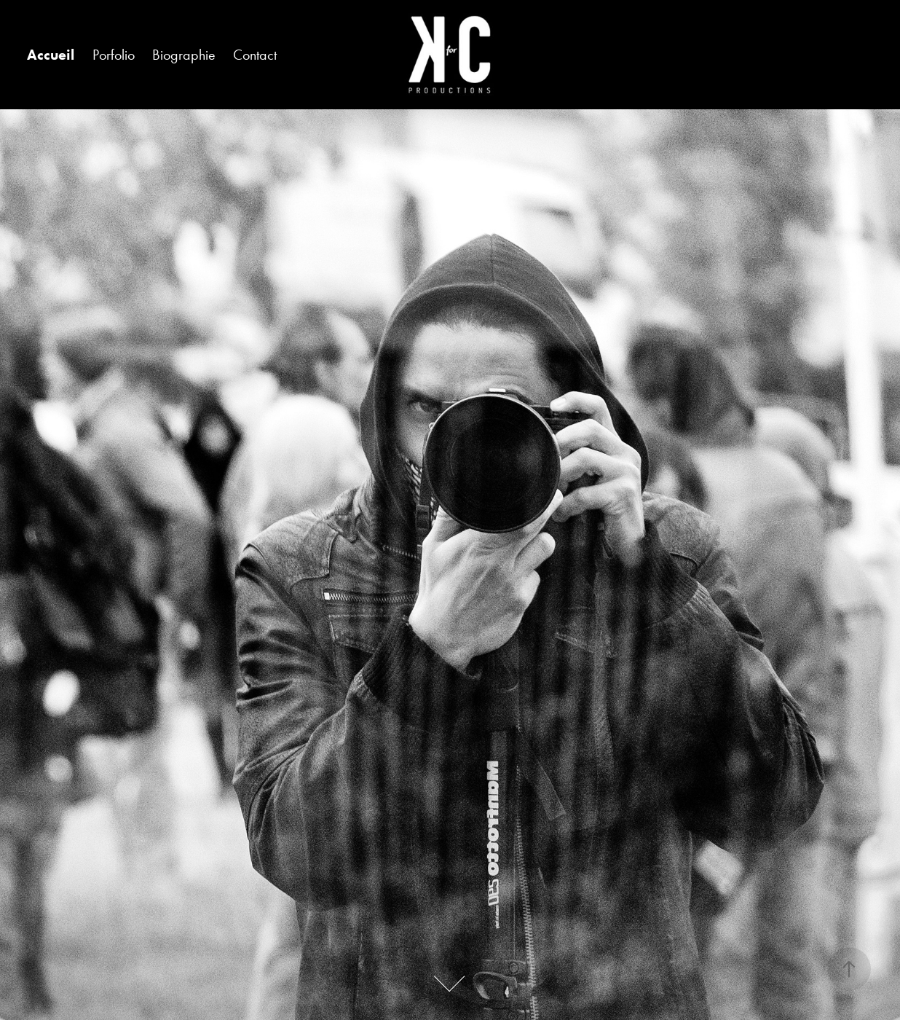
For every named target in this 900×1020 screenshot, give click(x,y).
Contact (255, 54)
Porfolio (113, 54)
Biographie (184, 54)
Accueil (50, 54)
